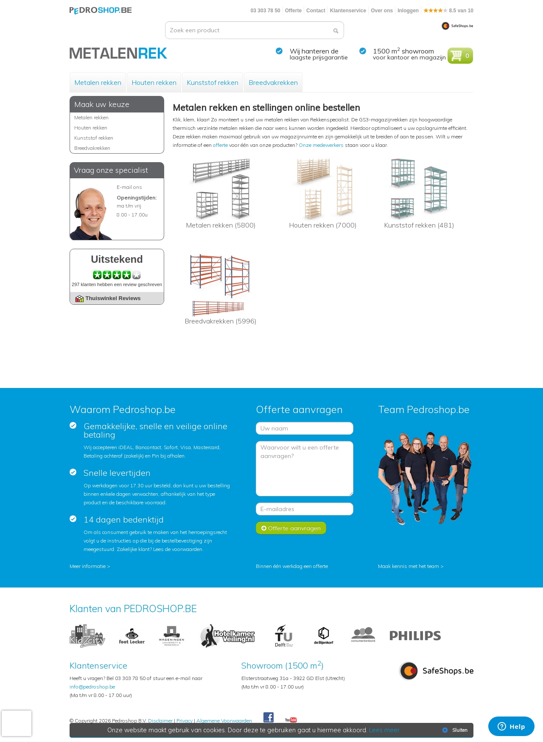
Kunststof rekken (212, 82)
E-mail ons (129, 187)
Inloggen (408, 11)
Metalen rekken (97, 82)
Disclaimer (160, 720)
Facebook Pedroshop (268, 717)
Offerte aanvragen (291, 528)
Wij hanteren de (314, 51)
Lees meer (384, 730)
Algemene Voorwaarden (224, 720)
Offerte (293, 11)
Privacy (184, 720)
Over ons (382, 11)
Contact (315, 11)
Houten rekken (154, 82)
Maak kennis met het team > (411, 566)
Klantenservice (348, 11)
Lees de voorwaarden (177, 549)
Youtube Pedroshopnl (291, 720)
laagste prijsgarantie (319, 57)
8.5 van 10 (448, 11)
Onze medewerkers (321, 145)
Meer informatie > (90, 566)
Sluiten (454, 730)
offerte (220, 145)
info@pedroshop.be (92, 686)
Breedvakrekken (273, 82)
